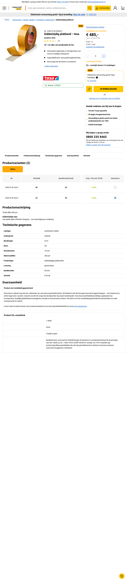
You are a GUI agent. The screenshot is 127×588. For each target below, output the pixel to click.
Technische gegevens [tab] (53, 156)
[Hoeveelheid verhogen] (103, 56)
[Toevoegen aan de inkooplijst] (89, 89)
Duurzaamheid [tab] (73, 156)
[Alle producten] (4, 8)
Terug (5, 19)
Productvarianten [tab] (12, 156)
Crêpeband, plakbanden (45, 20)
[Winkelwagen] (123, 8)
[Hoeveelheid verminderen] (87, 56)
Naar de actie (79, 15)
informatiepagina (80, 306)
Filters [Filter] (12, 169)
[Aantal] (95, 56)
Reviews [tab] (87, 156)
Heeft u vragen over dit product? (98, 145)
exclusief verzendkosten (95, 47)
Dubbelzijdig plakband (64, 20)
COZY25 (91, 15)
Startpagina (17, 20)
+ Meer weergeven (51, 66)
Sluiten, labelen (29, 20)
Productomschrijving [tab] (32, 156)
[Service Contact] (122, 576)
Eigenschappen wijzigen (95, 27)
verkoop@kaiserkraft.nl (96, 2)
